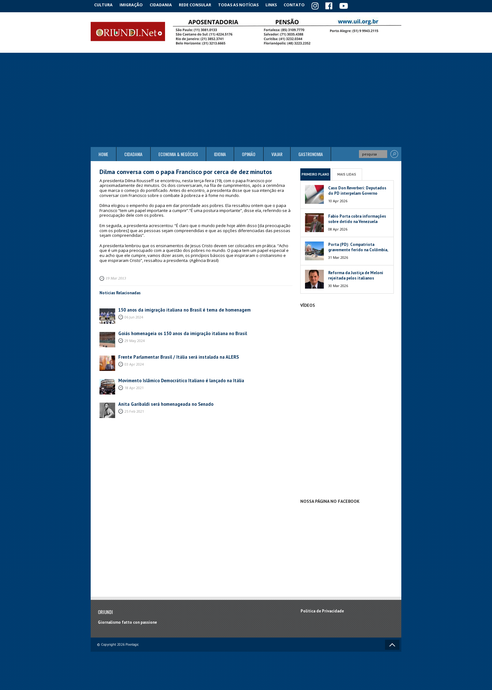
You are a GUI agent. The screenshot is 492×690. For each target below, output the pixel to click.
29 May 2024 (135, 339)
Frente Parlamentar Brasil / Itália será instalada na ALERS (172, 355)
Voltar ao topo (392, 644)
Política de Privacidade (322, 609)
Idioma (220, 153)
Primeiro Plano (315, 173)
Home (103, 153)
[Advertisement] (246, 99)
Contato (302, 4)
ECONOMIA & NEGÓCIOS (178, 153)
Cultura (104, 4)
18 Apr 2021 (134, 386)
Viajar (276, 153)
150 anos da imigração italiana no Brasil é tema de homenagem (176, 308)
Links (278, 4)
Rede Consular (200, 4)
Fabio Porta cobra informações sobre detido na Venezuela (357, 218)
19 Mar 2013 (115, 277)
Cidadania (165, 4)
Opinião (248, 153)
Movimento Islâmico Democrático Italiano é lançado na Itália (175, 379)
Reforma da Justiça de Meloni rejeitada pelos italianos (355, 274)
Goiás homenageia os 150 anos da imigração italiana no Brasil (175, 332)
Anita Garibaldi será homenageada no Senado (160, 402)
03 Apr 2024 (134, 362)
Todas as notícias (244, 4)
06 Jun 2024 (134, 315)
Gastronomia (310, 153)
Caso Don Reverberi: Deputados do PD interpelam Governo (357, 189)
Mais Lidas (346, 173)
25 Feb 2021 (134, 409)
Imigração (134, 4)
